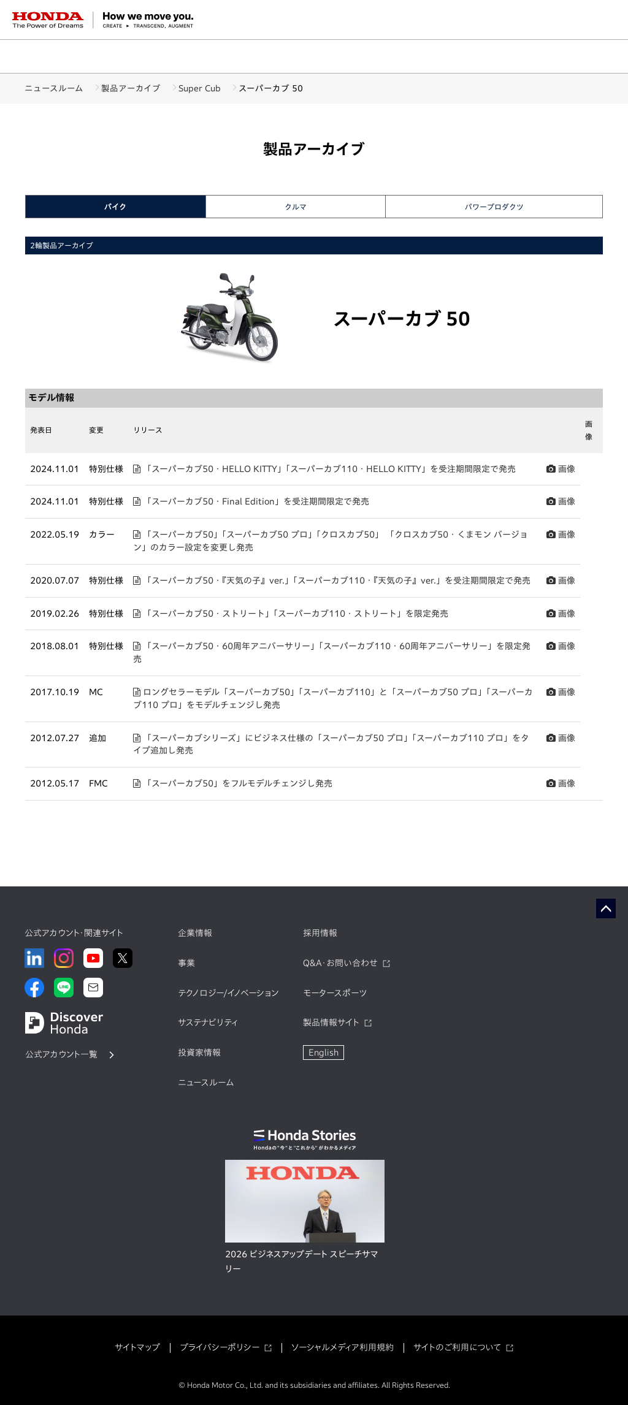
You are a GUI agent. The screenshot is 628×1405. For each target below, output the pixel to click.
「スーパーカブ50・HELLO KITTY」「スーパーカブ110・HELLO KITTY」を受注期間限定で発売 (324, 469)
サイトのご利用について (457, 1347)
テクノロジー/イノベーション (228, 993)
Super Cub (218, 88)
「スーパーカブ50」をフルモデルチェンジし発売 (232, 783)
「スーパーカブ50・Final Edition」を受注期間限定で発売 (251, 501)
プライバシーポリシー (219, 1347)
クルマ (296, 206)
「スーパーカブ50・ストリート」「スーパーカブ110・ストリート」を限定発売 (290, 613)
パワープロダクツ (494, 206)
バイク (115, 206)
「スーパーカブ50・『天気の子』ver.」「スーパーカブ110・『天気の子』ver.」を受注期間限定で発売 (331, 580)
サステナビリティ (208, 1022)
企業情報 (195, 933)
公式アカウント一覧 (61, 1054)
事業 (186, 963)
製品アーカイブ (140, 88)
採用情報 (320, 933)
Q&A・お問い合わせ (340, 963)
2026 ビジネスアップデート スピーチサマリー (301, 1261)
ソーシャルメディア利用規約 (342, 1347)
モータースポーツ (335, 993)
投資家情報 (199, 1052)
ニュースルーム (54, 88)
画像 (560, 469)
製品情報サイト (331, 1022)
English (323, 1052)
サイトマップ (137, 1347)
